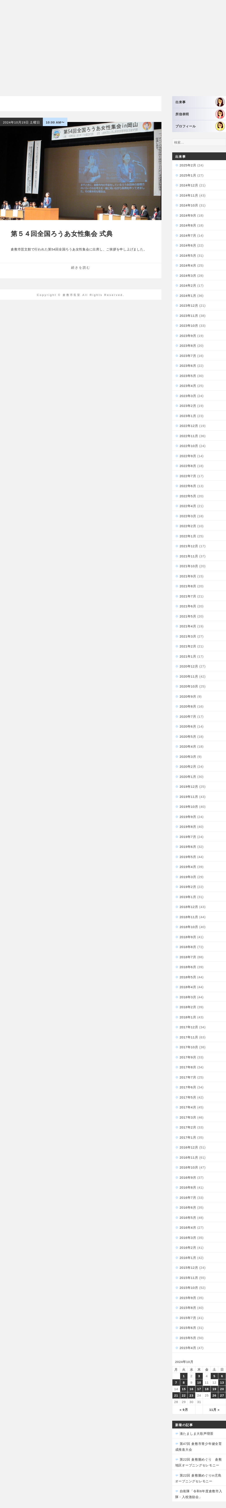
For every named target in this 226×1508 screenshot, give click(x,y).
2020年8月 (188, 706)
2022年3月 (188, 516)
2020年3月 (188, 756)
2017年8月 (188, 1067)
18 (207, 1389)
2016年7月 (188, 1197)
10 (199, 1382)
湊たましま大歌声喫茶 (197, 1433)
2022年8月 (188, 466)
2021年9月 (188, 576)
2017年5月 (188, 1097)
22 (184, 1395)
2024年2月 (188, 285)
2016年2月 (188, 1247)
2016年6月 (188, 1207)
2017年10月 (189, 1047)
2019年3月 (188, 877)
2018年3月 (188, 997)
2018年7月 (188, 957)
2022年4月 (188, 506)
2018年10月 (189, 927)
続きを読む (80, 267)
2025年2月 (188, 165)
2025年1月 (188, 175)
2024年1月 (188, 295)
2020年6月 (188, 726)
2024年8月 (188, 225)
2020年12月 (189, 666)
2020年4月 (188, 746)
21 (176, 1395)
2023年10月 (189, 325)
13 (222, 1382)
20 (222, 1389)
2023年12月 (189, 305)
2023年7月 (188, 356)
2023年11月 (189, 315)
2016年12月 (189, 1147)
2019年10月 (189, 806)
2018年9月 (188, 937)
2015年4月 (188, 1348)
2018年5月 (188, 977)
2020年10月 (189, 686)
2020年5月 (188, 736)
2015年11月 (189, 1278)
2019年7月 (188, 837)
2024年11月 (189, 195)
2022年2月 (188, 526)
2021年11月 (189, 556)
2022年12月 (189, 426)
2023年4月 (188, 386)
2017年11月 (189, 1037)
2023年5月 (188, 376)
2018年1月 (188, 1017)
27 (222, 1395)
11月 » (214, 1409)
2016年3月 (188, 1237)
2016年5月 (188, 1217)
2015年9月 (188, 1298)
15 (184, 1389)
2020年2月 (188, 766)
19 (214, 1389)
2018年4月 (188, 987)
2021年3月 (188, 636)
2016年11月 (189, 1157)
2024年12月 (189, 185)
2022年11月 (189, 436)
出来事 (200, 102)
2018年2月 (188, 1007)
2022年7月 (188, 476)
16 (191, 1389)
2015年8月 (188, 1308)
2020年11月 (189, 676)
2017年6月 (188, 1087)
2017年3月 (188, 1117)
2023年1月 (188, 416)
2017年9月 (188, 1057)
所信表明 (200, 114)
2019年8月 (188, 826)
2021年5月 (188, 616)
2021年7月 (188, 596)
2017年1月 (188, 1137)
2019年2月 (188, 887)
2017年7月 (188, 1077)
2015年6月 (188, 1328)
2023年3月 (188, 396)
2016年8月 (188, 1187)
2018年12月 (189, 907)
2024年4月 (188, 265)
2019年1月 (188, 897)
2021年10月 (189, 566)
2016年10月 (189, 1167)
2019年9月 (188, 817)
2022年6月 (188, 486)
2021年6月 (188, 606)
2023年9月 (188, 336)
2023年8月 (188, 345)
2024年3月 (188, 275)
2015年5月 (188, 1338)
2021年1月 (188, 656)
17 (199, 1389)
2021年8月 (188, 586)
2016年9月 (188, 1177)
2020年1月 (188, 776)
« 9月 (184, 1409)
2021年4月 (188, 626)
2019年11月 (189, 797)
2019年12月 (189, 786)
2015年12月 (189, 1267)
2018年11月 (189, 917)
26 (214, 1395)
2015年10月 (189, 1287)
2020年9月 (188, 696)
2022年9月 (188, 456)
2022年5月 (188, 496)
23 (191, 1395)
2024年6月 (188, 245)
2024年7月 (188, 235)
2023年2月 (188, 406)
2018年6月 (188, 967)
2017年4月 (188, 1107)
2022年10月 (189, 446)
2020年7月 (188, 716)
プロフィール (200, 126)
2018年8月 (188, 947)
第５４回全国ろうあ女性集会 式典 (62, 233)
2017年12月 (189, 1027)
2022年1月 (188, 536)
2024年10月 (189, 205)
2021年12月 (189, 546)
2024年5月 (188, 255)
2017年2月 (188, 1127)
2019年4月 (188, 867)
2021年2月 (188, 646)
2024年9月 (188, 215)
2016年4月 (188, 1227)
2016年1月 (188, 1258)
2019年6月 (188, 847)
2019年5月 (188, 857)
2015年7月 (188, 1318)
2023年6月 (188, 365)
